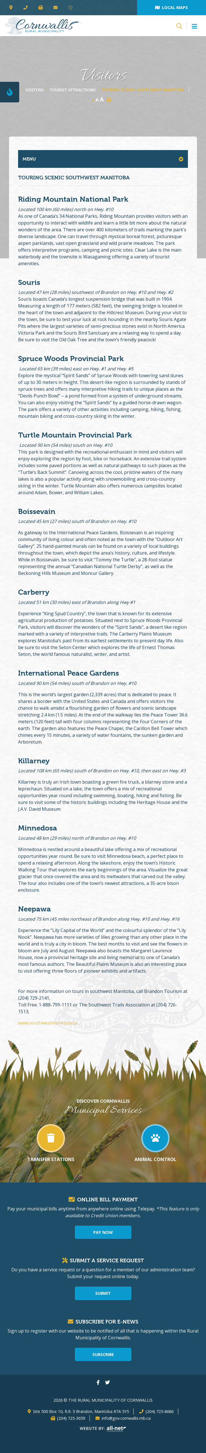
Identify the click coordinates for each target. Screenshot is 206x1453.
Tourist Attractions (73, 89)
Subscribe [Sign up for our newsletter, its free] (103, 1354)
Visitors (34, 89)
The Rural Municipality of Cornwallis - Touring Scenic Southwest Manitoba (43, 25)
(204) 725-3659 (71, 1418)
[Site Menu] (103, 159)
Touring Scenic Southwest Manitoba (143, 89)
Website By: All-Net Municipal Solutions (103, 1429)
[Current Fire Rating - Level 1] (9, 92)
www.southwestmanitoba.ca (48, 1023)
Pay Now (103, 1232)
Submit (103, 1293)
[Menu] (194, 26)
